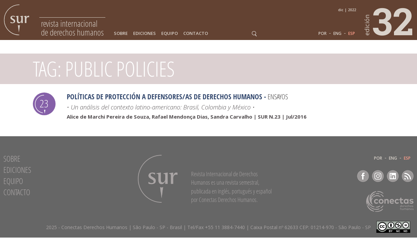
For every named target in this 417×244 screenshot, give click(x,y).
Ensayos (278, 96)
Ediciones (144, 33)
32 (389, 21)
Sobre (121, 33)
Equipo (169, 33)
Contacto (195, 33)
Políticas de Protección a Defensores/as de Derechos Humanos (164, 96)
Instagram (378, 176)
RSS (408, 176)
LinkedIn (393, 176)
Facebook (363, 176)
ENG (337, 34)
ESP (351, 34)
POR (322, 34)
